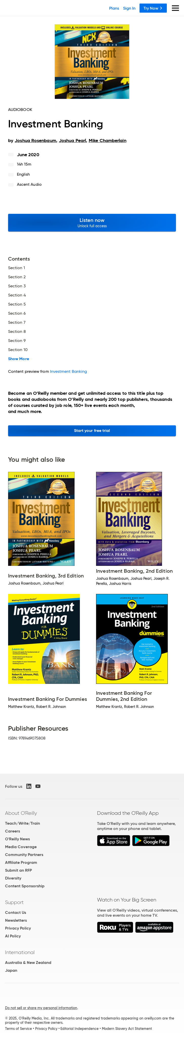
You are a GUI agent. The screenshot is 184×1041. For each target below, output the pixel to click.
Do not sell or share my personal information (41, 1008)
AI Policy (13, 936)
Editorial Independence (79, 1028)
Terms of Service (18, 1028)
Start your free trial (92, 430)
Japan (11, 970)
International (20, 952)
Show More (18, 359)
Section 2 (17, 277)
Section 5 (17, 304)
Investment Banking (68, 371)
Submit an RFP (18, 870)
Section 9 (17, 341)
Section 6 (17, 313)
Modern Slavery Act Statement (127, 1028)
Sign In (129, 8)
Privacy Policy (18, 928)
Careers (12, 831)
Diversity (13, 878)
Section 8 (17, 332)
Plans (114, 8)
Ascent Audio (29, 184)
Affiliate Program (21, 862)
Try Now (153, 8)
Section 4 (17, 295)
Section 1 (16, 268)
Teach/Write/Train (22, 823)
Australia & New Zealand (28, 962)
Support (14, 902)
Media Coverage (21, 846)
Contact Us (15, 912)
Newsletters (16, 920)
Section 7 (17, 322)
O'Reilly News (17, 839)
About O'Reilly (21, 813)
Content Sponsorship (24, 886)
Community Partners (24, 854)
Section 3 (17, 286)
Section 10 (18, 350)
